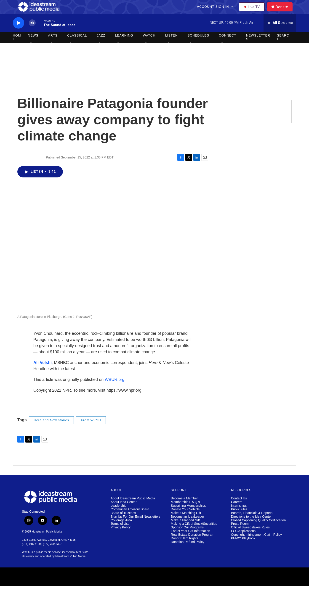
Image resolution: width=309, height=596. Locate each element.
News (33, 45)
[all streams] (280, 33)
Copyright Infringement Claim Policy (256, 545)
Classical (77, 45)
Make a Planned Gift (185, 530)
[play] (18, 33)
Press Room (240, 534)
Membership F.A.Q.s (185, 512)
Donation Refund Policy (187, 552)
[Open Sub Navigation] (233, 12)
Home (17, 47)
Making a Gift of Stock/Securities (194, 534)
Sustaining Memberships (188, 516)
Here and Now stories (51, 430)
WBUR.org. (115, 390)
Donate (284, 12)
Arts (53, 45)
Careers (236, 512)
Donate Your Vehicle (185, 519)
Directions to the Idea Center (251, 527)
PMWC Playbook (243, 548)
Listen (171, 45)
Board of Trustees (123, 523)
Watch (149, 45)
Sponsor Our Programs (187, 537)
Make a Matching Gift (186, 523)
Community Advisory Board (130, 519)
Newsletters (258, 47)
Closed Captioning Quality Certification (258, 530)
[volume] (32, 33)
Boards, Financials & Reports (251, 523)
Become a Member (184, 508)
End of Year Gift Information (190, 541)
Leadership (118, 516)
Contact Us (239, 508)
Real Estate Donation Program (192, 545)
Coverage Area (121, 530)
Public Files (239, 519)
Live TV (253, 12)
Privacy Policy (121, 537)
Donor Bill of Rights (184, 548)
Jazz (101, 45)
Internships (239, 516)
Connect (227, 45)
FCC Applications (243, 541)
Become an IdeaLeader (187, 527)
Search (283, 47)
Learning (124, 45)
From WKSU (91, 430)
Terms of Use (120, 534)
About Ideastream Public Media (133, 508)
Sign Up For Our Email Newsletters (135, 527)
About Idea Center (124, 512)
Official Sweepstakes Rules (250, 537)
